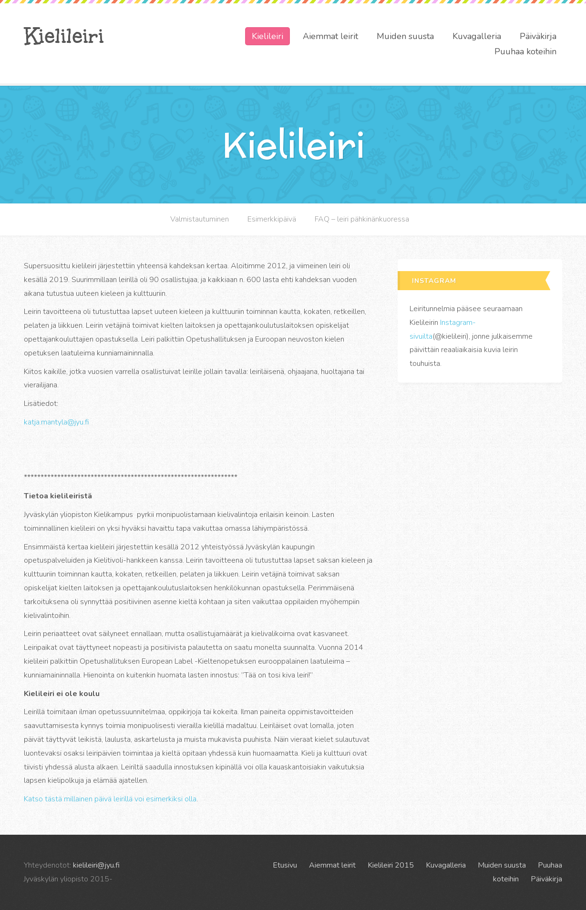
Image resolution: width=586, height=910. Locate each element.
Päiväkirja (538, 36)
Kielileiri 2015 (391, 865)
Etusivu (285, 865)
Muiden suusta (405, 36)
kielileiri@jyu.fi (96, 865)
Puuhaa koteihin (525, 51)
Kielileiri (64, 35)
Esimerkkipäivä (271, 219)
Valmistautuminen (199, 219)
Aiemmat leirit (330, 36)
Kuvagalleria (476, 36)
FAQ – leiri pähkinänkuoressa (362, 219)
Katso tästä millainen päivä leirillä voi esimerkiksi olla (110, 799)
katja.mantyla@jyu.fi (56, 422)
